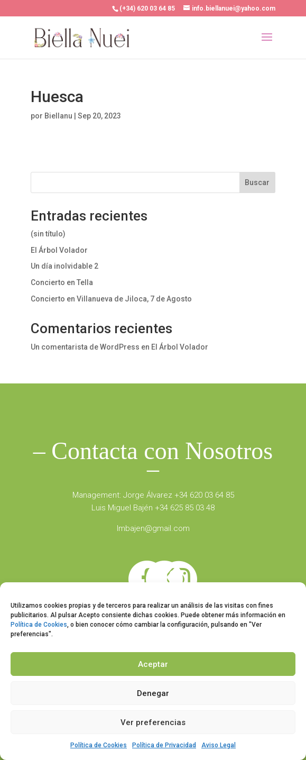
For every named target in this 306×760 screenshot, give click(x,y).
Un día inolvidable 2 (64, 266)
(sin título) (48, 234)
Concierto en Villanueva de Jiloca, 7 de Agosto (111, 299)
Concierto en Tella (62, 282)
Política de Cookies (39, 624)
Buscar (257, 182)
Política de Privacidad (164, 745)
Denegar (153, 693)
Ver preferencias (153, 722)
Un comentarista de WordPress (85, 347)
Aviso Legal (218, 745)
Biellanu (58, 116)
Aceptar (153, 664)
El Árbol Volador (59, 250)
